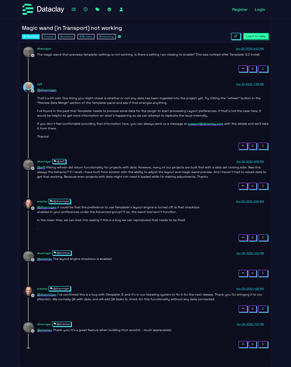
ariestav (42, 201)
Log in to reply (256, 36)
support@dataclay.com (205, 124)
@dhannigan (59, 201)
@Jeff (59, 161)
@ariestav (62, 253)
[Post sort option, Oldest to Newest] (235, 36)
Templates (30, 36)
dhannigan (44, 48)
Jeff (39, 84)
